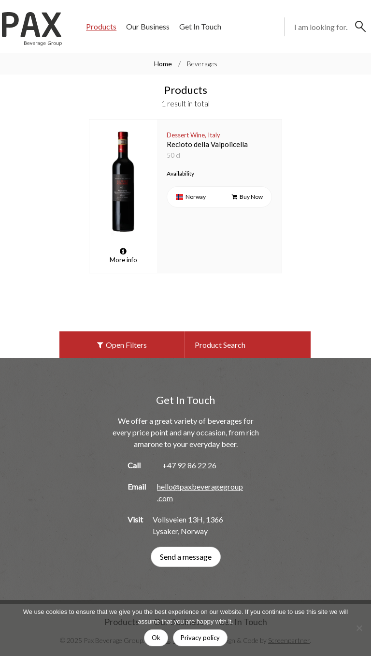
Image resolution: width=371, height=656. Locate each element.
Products (101, 26)
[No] (359, 628)
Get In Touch (200, 26)
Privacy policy (200, 637)
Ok (156, 637)
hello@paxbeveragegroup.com (200, 492)
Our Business (148, 26)
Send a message (186, 556)
